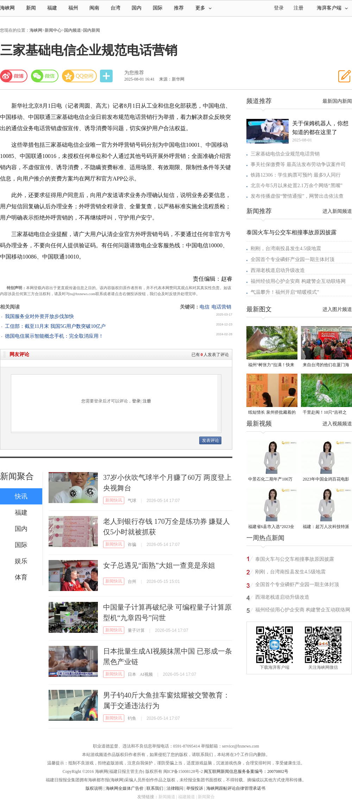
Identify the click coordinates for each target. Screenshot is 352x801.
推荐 (179, 8)
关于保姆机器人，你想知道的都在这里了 (320, 127)
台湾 (115, 8)
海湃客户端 (332, 8)
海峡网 (7, 8)
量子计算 (136, 630)
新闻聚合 (17, 476)
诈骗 (132, 544)
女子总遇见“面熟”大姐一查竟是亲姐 (159, 565)
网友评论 (19, 354)
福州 (73, 8)
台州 (132, 581)
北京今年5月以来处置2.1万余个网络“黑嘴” (296, 185)
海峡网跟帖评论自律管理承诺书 (235, 788)
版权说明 (94, 788)
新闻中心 (53, 30)
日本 (132, 674)
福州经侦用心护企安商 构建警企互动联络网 (298, 281)
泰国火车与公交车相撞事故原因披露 (291, 232)
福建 (52, 8)
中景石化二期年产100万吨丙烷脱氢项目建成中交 (271, 480)
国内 (137, 8)
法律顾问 (174, 788)
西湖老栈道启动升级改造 (278, 270)
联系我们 (154, 788)
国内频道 (72, 30)
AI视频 (146, 674)
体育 (21, 577)
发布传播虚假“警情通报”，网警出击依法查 (297, 196)
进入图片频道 (337, 309)
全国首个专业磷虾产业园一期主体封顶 (292, 259)
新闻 (31, 8)
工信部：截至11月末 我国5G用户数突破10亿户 (55, 326)
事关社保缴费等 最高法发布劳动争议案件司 (298, 164)
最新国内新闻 (337, 101)
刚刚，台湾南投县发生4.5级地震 (286, 248)
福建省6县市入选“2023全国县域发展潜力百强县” (271, 527)
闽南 (94, 8)
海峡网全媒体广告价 (125, 788)
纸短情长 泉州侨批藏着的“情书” (272, 413)
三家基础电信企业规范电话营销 (285, 154)
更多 (203, 8)
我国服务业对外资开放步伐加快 (39, 316)
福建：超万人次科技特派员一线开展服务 (326, 527)
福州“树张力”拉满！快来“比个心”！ (271, 365)
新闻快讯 (113, 500)
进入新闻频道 (337, 211)
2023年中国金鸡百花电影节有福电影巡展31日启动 (326, 480)
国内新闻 (91, 30)
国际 (158, 8)
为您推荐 (134, 72)
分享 (107, 76)
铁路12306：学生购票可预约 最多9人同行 (296, 175)
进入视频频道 (337, 423)
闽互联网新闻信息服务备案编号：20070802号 (246, 771)
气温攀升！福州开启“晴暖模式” (285, 292)
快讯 (21, 496)
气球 (132, 500)
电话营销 (221, 307)
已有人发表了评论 (210, 354)
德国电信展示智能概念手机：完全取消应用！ (54, 336)
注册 (298, 8)
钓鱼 (132, 718)
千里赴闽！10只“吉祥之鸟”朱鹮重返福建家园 (325, 413)
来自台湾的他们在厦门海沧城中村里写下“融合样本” (326, 365)
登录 (136, 401)
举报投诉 (194, 788)
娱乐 (21, 561)
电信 (204, 307)
